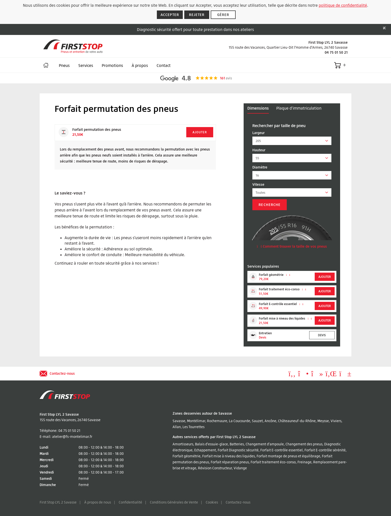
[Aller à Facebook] (292, 375)
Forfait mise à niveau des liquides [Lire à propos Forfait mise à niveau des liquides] (228, 456)
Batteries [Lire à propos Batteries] (237, 444)
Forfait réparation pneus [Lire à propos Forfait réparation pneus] (230, 462)
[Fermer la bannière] (386, 28)
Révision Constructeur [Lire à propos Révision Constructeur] (215, 468)
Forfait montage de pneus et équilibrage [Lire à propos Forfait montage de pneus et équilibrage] (288, 456)
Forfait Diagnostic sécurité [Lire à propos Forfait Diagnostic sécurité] (238, 450)
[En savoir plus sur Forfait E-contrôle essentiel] (301, 304)
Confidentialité (130, 502)
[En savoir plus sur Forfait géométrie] (288, 275)
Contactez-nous (238, 502)
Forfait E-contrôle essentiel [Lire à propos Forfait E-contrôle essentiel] (281, 450)
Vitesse (258, 184)
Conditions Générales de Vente (174, 502)
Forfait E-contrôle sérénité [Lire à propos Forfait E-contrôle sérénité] (325, 450)
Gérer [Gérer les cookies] (223, 14)
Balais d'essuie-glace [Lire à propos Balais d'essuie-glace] (211, 444)
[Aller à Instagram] (303, 375)
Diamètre (259, 167)
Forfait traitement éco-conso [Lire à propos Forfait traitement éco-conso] (273, 462)
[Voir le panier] (341, 65)
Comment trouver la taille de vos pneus (292, 246)
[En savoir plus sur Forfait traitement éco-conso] (304, 289)
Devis (322, 335)
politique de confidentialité (343, 5)
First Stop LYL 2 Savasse (58, 502)
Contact (164, 65)
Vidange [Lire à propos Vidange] (240, 468)
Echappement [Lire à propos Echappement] (205, 450)
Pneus (64, 65)
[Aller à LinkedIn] (331, 375)
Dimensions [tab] (258, 108)
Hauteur (258, 150)
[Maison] (45, 65)
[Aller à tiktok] (317, 375)
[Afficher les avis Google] (195, 78)
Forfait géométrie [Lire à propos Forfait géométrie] (186, 456)
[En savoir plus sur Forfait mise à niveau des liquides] (310, 318)
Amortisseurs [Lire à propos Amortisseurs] (183, 444)
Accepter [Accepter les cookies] (170, 14)
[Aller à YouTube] (345, 375)
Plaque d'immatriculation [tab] (298, 108)
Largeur (258, 133)
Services (85, 65)
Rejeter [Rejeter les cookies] (197, 14)
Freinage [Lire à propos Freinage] (304, 462)
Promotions (112, 65)
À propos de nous (97, 502)
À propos (140, 65)
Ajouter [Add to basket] (200, 132)
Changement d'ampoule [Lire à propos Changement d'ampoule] (265, 444)
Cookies (212, 502)
